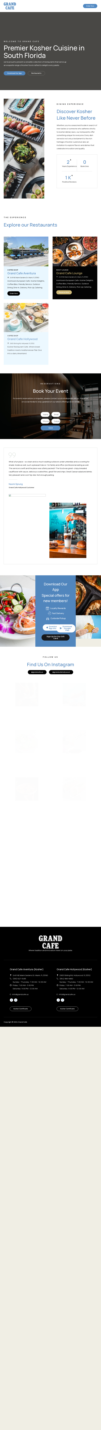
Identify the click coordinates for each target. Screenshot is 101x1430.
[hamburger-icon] (52, 6)
